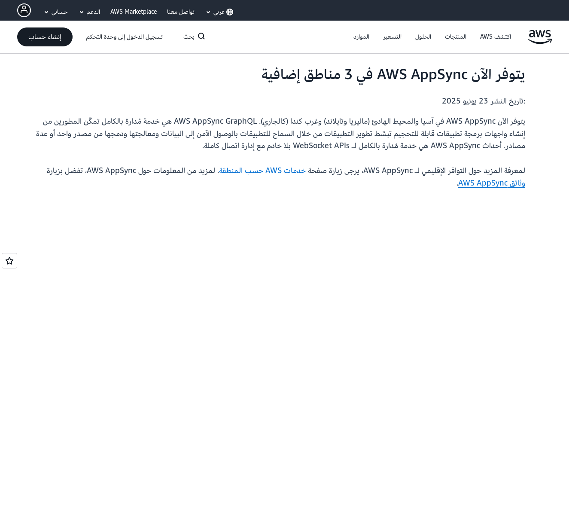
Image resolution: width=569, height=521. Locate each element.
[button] (495, 37)
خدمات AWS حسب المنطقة (262, 171)
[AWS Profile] (24, 10)
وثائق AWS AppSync (491, 183)
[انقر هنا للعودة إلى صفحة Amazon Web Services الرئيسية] (540, 41)
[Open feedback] (9, 260)
